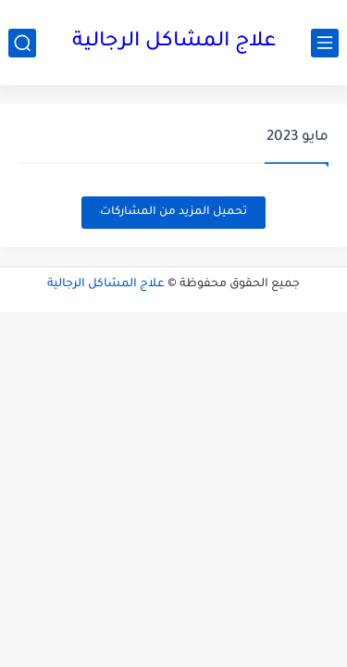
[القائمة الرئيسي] (325, 43)
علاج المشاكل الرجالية (174, 42)
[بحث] (22, 43)
